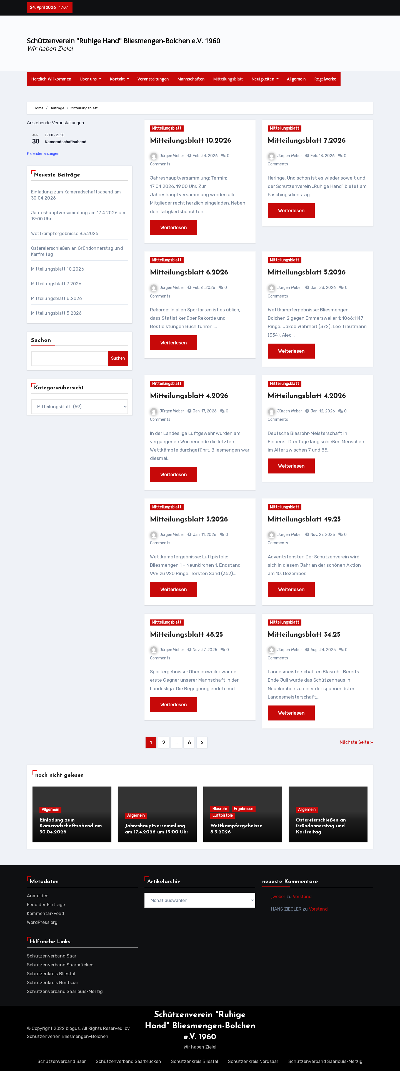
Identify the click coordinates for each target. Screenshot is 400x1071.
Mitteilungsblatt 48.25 (189, 635)
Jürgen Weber (167, 155)
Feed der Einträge (46, 903)
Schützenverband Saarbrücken (60, 963)
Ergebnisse (243, 809)
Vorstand (302, 895)
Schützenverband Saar (51, 954)
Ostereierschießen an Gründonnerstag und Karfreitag (321, 826)
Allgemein (296, 79)
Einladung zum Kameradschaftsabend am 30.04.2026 (70, 826)
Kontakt (119, 79)
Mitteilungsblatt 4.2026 (192, 396)
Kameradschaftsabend (65, 142)
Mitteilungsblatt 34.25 (307, 635)
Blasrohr (219, 809)
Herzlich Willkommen (51, 79)
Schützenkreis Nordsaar (52, 981)
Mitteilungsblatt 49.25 (307, 519)
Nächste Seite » (356, 742)
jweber (278, 895)
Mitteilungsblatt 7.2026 (56, 283)
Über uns (90, 79)
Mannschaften (191, 79)
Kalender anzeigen (43, 153)
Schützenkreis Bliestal (51, 972)
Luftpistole (222, 815)
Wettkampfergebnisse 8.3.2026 (65, 233)
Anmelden (38, 894)
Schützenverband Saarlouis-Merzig (65, 990)
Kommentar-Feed (45, 912)
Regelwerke (325, 79)
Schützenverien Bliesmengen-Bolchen (67, 1035)
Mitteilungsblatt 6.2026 (56, 298)
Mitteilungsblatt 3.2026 (191, 519)
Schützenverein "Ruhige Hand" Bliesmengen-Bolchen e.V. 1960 (123, 40)
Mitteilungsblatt (228, 79)
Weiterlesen (173, 227)
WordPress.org (42, 921)
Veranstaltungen (153, 79)
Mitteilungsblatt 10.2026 (57, 269)
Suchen (41, 340)
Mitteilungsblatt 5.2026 (56, 313)
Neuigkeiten (265, 79)
